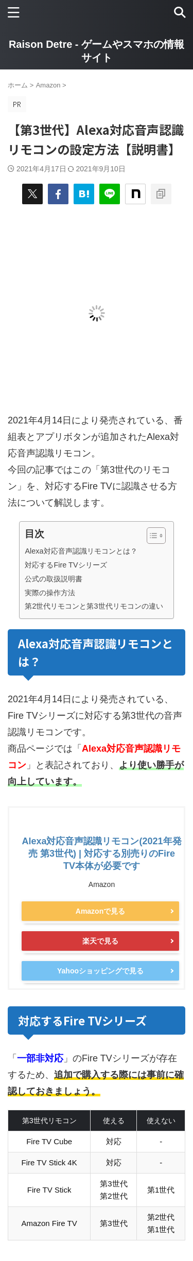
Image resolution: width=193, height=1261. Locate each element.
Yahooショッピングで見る (100, 971)
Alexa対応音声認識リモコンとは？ (81, 551)
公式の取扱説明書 (53, 579)
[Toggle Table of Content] (151, 535)
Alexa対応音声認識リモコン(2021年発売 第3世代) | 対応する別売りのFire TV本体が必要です (101, 853)
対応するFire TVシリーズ (66, 565)
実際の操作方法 (50, 593)
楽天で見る (100, 941)
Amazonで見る (100, 911)
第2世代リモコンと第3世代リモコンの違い (94, 606)
